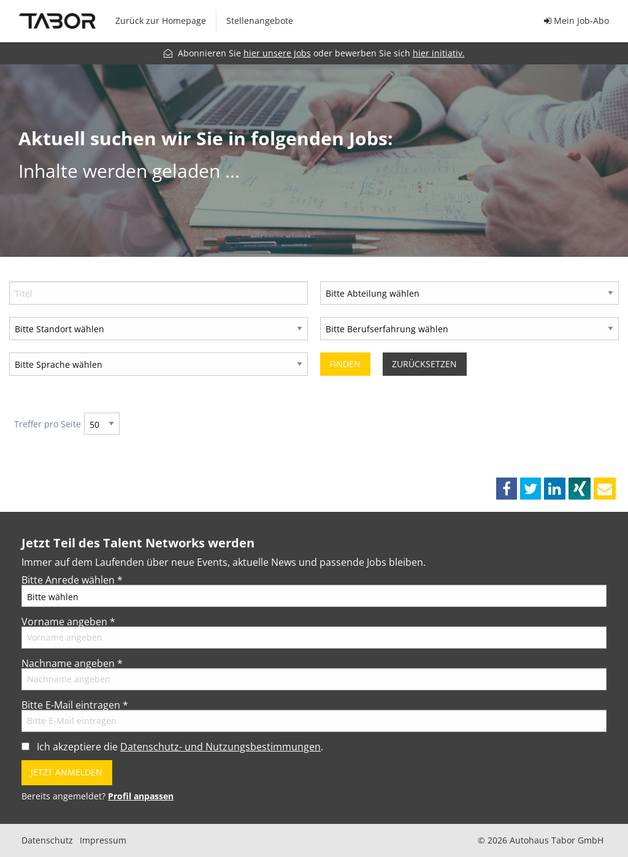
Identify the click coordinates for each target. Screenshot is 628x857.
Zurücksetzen (424, 364)
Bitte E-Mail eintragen (74, 705)
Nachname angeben (72, 663)
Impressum (103, 840)
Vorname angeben (68, 622)
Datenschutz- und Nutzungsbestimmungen (220, 746)
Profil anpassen (141, 796)
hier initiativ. (439, 53)
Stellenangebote (259, 20)
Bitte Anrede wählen (72, 580)
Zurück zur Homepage (160, 20)
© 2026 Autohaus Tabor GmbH (540, 840)
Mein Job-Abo (576, 20)
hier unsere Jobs (277, 53)
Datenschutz (47, 840)
